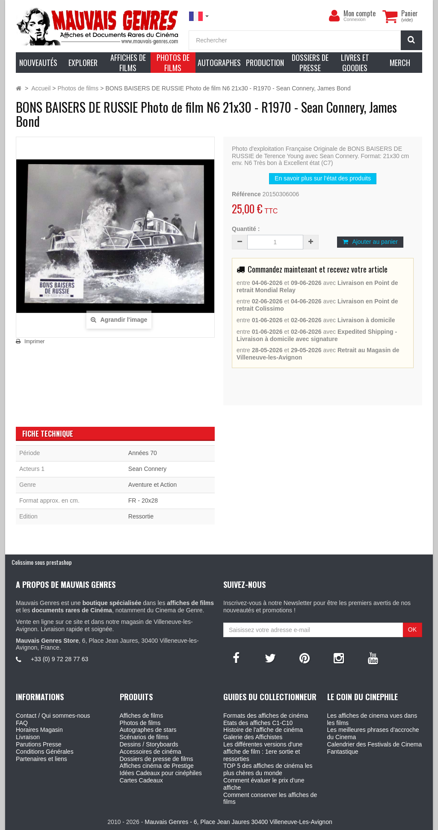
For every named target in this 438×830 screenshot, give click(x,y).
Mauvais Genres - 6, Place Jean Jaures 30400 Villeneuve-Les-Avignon (238, 821)
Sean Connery (147, 468)
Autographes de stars (148, 729)
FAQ (22, 722)
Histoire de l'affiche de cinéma (263, 729)
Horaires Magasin (39, 729)
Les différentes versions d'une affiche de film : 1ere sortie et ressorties (262, 751)
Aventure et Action (152, 484)
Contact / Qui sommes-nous (53, 715)
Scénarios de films (144, 737)
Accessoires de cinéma (150, 751)
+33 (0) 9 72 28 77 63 (59, 659)
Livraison (28, 737)
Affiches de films (141, 715)
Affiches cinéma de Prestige (157, 765)
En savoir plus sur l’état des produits (323, 178)
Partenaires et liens (41, 758)
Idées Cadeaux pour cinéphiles (161, 773)
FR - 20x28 (143, 500)
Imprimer (34, 342)
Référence (246, 194)
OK (412, 629)
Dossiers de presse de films (156, 758)
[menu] (334, 15)
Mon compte (359, 13)
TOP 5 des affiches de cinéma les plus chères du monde (268, 769)
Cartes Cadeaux (141, 780)
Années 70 (142, 452)
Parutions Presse (39, 744)
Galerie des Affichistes (252, 737)
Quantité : (246, 228)
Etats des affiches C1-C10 (258, 722)
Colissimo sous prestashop (42, 561)
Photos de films (140, 722)
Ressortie (141, 516)
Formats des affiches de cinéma (265, 715)
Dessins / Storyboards (149, 744)
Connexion (354, 19)
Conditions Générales (45, 751)
